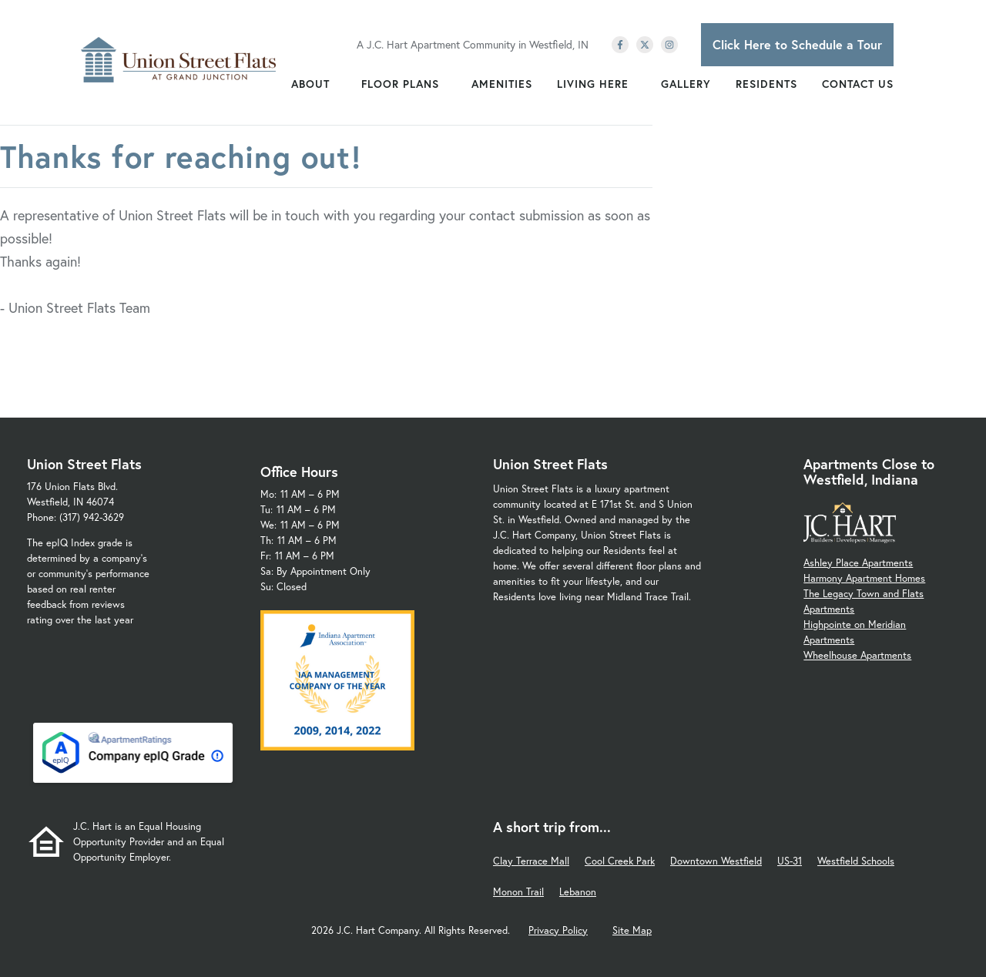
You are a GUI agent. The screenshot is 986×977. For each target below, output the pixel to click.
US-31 (789, 861)
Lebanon (577, 891)
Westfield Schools (855, 861)
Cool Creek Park (620, 861)
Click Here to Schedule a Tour (797, 44)
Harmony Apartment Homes (864, 578)
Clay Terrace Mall (531, 861)
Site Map (632, 930)
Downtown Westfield (716, 861)
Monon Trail (518, 891)
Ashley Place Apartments (858, 562)
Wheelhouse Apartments (857, 655)
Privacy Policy (558, 930)
